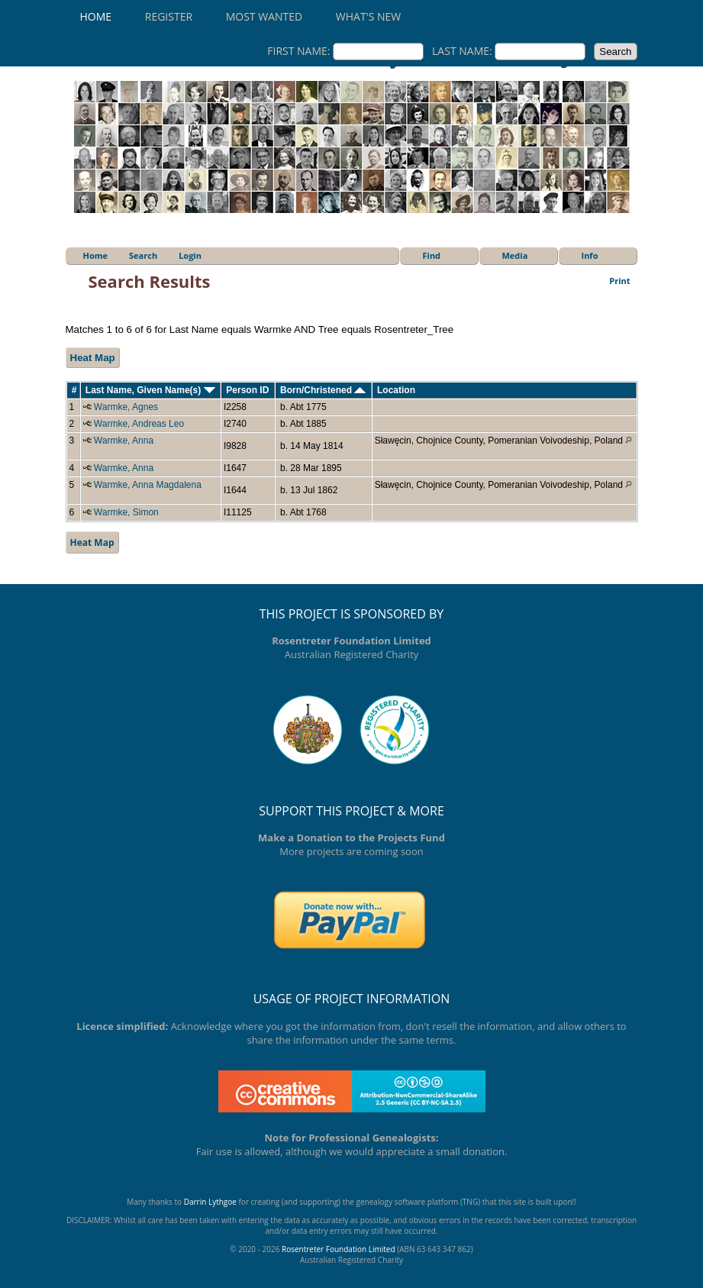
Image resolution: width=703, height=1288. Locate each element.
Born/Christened (323, 390)
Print (619, 280)
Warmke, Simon (126, 512)
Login (190, 255)
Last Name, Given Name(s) (150, 390)
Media (515, 255)
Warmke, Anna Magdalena (148, 484)
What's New (368, 16)
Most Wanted (264, 16)
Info (590, 255)
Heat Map (92, 357)
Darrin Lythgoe (210, 1201)
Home (96, 16)
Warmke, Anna (123, 440)
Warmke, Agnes (126, 407)
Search (143, 255)
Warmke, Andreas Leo (139, 423)
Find (432, 255)
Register (168, 16)
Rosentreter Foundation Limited (338, 1249)
